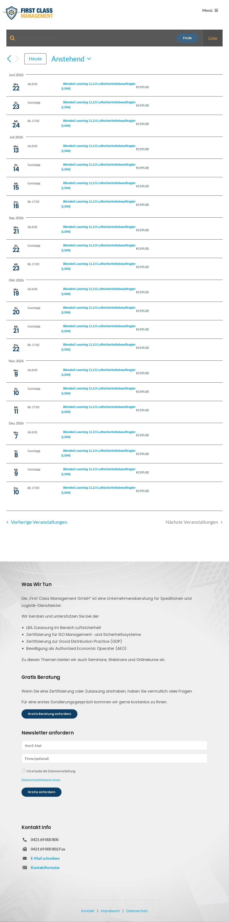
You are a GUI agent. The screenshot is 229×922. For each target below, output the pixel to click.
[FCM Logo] (28, 7)
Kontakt (88, 910)
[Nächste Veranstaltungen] (17, 59)
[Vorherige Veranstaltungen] (9, 58)
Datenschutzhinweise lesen (41, 780)
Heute (35, 58)
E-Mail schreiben (45, 858)
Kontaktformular (45, 867)
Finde (187, 38)
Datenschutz (137, 910)
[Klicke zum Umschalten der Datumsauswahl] (72, 59)
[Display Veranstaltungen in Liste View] (212, 38)
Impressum (110, 910)
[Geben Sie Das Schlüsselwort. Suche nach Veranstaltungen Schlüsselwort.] (95, 38)
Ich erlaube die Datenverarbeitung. (51, 771)
